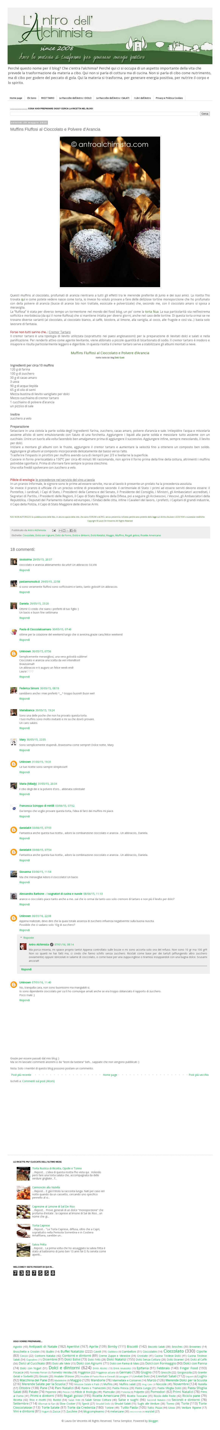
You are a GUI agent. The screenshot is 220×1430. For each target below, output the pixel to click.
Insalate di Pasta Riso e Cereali (97, 1376)
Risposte (28, 937)
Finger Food (189, 1368)
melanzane (117, 1411)
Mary (22, 739)
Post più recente (21, 1075)
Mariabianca (26, 710)
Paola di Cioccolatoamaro (35, 629)
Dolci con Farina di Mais (124, 1363)
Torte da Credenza (81, 1407)
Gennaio (125, 1372)
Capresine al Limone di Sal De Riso (53, 1206)
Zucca (56, 1411)
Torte (185, 1403)
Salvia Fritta (39, 1244)
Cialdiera (113, 1351)
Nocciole (161, 1384)
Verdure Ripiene (191, 1407)
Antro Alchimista (39, 944)
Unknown (25, 651)
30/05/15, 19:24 (45, 710)
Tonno (170, 1403)
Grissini (43, 1376)
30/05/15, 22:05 (36, 739)
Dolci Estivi (72, 1359)
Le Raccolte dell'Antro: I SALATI (112, 98)
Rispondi (24, 570)
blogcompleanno (93, 1411)
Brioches (177, 1346)
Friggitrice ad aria (105, 1372)
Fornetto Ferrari (39, 1372)
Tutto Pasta (129, 1407)
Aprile (93, 1346)
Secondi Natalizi (156, 1400)
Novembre (181, 1384)
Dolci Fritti (94, 1359)
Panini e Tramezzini (93, 1388)
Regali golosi (132, 535)
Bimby (112, 1346)
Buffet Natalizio (72, 1351)
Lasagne (123, 1376)
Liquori (189, 1376)
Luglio (202, 1376)
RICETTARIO (47, 98)
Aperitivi (73, 1346)
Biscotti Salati (156, 1346)
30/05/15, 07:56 (41, 651)
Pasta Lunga (143, 1388)
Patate (33, 1391)
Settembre (21, 1403)
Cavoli (97, 1351)
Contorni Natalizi (45, 1355)
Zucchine (71, 1411)
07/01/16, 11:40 (41, 982)
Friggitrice (84, 1372)
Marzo (151, 1380)
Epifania (143, 1368)
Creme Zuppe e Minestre (114, 1355)
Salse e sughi (128, 1399)
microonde (136, 1411)
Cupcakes (31, 1359)
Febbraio (163, 1368)
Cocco (24, 1355)
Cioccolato (28, 535)
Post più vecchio (199, 1075)
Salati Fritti (74, 1400)
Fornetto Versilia (61, 1372)
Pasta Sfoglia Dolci (169, 1388)
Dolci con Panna (195, 1363)
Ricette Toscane (137, 1396)
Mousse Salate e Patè (86, 1384)
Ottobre (24, 1388)
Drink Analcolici (122, 1368)
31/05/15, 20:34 (47, 783)
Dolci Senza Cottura (148, 1359)
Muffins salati (127, 1384)
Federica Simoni (29, 688)
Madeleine (60, 1380)
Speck (85, 1403)
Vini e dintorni (23, 1411)
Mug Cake (147, 1384)
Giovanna (25, 872)
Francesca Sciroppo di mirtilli (36, 805)
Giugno (146, 1372)
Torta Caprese (41, 1225)
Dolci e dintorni (81, 535)
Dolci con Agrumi (44, 535)
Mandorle (98, 1380)
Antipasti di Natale (43, 1346)
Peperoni (50, 1392)
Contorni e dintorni (76, 1355)
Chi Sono (31, 98)
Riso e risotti (37, 1400)
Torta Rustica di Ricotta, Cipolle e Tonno (57, 1168)
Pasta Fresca (120, 1388)
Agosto (17, 1346)
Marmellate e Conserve (126, 1380)
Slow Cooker (67, 1403)
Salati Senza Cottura (98, 1400)
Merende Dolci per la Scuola (186, 1380)
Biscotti (132, 1346)
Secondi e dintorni (186, 1399)
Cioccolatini (150, 1351)
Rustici (57, 1400)
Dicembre (50, 1359)
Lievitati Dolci (141, 1376)
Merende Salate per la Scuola (43, 1384)
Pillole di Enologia (86, 1392)
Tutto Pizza (154, 1407)
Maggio (110, 535)
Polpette (139, 1392)
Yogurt (45, 1411)
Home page (16, 98)
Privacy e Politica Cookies (169, 98)
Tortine (109, 1407)
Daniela (24, 603)
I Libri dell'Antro (142, 98)
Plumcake (109, 1392)
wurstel (149, 1411)
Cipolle (202, 1351)
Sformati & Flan (46, 1403)
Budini (50, 1351)
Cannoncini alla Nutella (46, 1187)
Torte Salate (50, 1407)
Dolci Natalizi (98, 535)
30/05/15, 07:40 (61, 629)
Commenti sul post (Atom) (38, 1081)
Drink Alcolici (100, 1368)
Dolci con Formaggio (160, 1363)
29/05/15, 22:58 (50, 581)
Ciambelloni (129, 1351)
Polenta (125, 1392)
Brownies (195, 1346)
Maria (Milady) (28, 783)
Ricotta (17, 1400)
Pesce (66, 1392)
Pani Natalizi (64, 1388)
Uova (171, 1407)
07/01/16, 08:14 (64, 944)
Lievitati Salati (166, 1376)
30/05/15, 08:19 (49, 688)
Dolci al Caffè (198, 1359)
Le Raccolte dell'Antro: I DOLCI (75, 98)
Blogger (153, 1421)
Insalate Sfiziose (64, 1376)
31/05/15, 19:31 (41, 761)
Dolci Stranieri (175, 1359)
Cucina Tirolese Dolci (167, 1355)
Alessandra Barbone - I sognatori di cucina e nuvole (50, 894)
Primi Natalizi (183, 1391)
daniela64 (25, 828)
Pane (43, 1388)
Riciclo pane (191, 1395)
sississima (25, 559)
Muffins (119, 535)
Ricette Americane (150, 535)
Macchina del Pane (33, 1380)
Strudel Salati (123, 1403)
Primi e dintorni (42, 1395)
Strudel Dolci (103, 1403)
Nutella (202, 1384)
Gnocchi (166, 1372)
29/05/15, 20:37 (42, 559)
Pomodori (158, 1391)
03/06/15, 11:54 (41, 872)
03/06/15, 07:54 (41, 850)
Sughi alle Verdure (148, 1403)
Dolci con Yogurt (30, 1368)
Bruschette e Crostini (26, 1351)
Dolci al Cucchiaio (32, 1363)
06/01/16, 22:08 (41, 916)
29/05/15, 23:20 (39, 603)
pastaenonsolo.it (29, 581)
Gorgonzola (184, 1372)
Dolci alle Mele (61, 1363)
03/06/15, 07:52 (64, 805)
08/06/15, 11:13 (93, 894)
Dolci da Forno (63, 535)
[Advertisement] (52, 1115)
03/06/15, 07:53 (41, 828)
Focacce (18, 1372)
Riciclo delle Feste (165, 1396)
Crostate (142, 1355)
